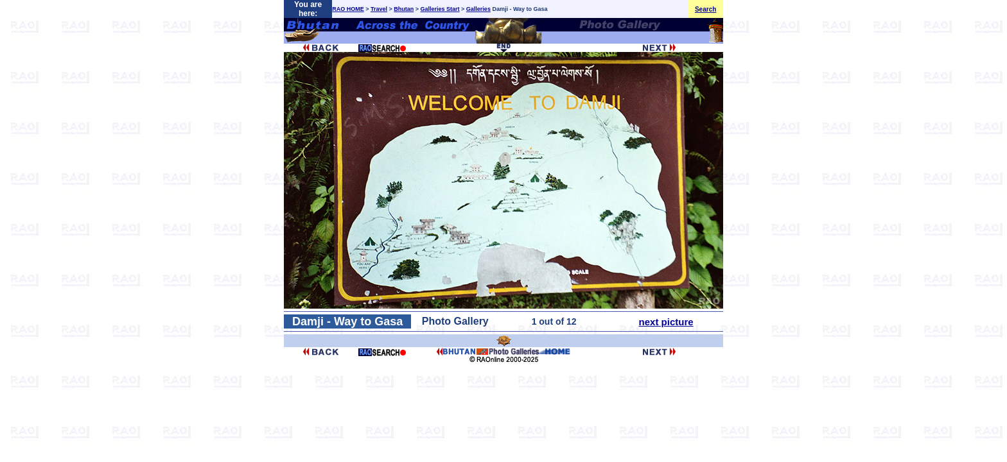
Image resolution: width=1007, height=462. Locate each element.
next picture (666, 321)
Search (705, 9)
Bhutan (404, 9)
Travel (379, 9)
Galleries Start (440, 9)
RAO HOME (348, 9)
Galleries (478, 9)
